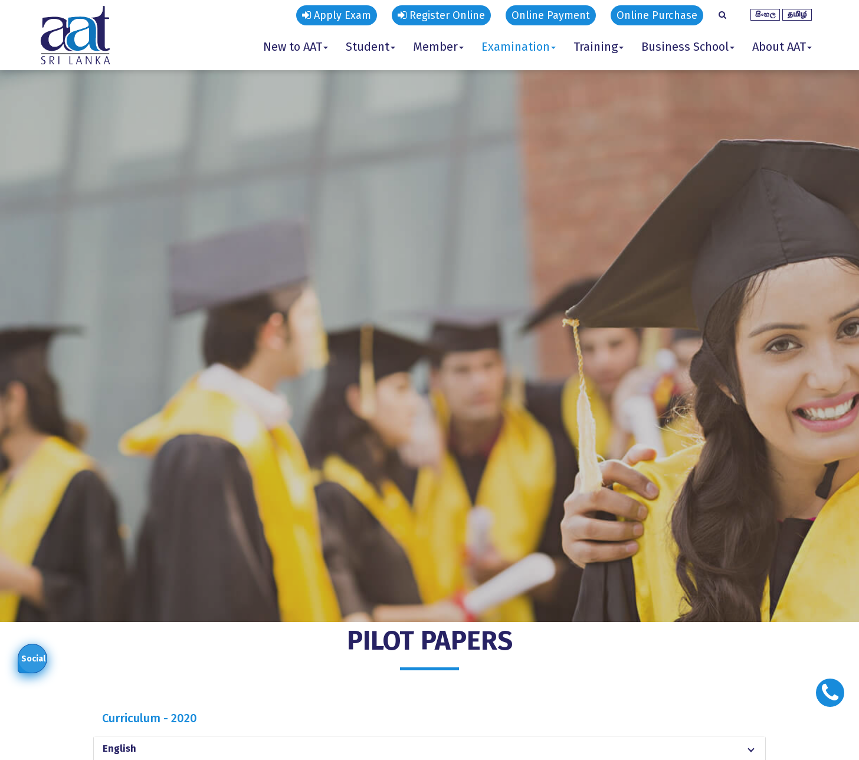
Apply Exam (336, 15)
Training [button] (598, 47)
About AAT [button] (782, 47)
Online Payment (551, 15)
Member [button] (438, 47)
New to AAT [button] (295, 47)
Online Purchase (657, 15)
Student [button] (370, 47)
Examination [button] (518, 47)
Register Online (441, 15)
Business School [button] (688, 47)
